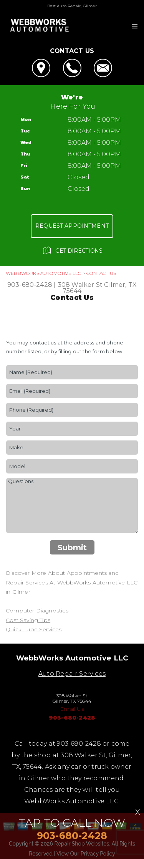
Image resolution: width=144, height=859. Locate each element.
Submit (72, 547)
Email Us (72, 708)
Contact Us (101, 273)
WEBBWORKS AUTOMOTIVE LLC (43, 273)
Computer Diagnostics (37, 610)
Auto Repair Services (72, 673)
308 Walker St (80, 284)
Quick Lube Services (34, 629)
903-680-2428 (29, 284)
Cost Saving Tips (28, 620)
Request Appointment (72, 225)
